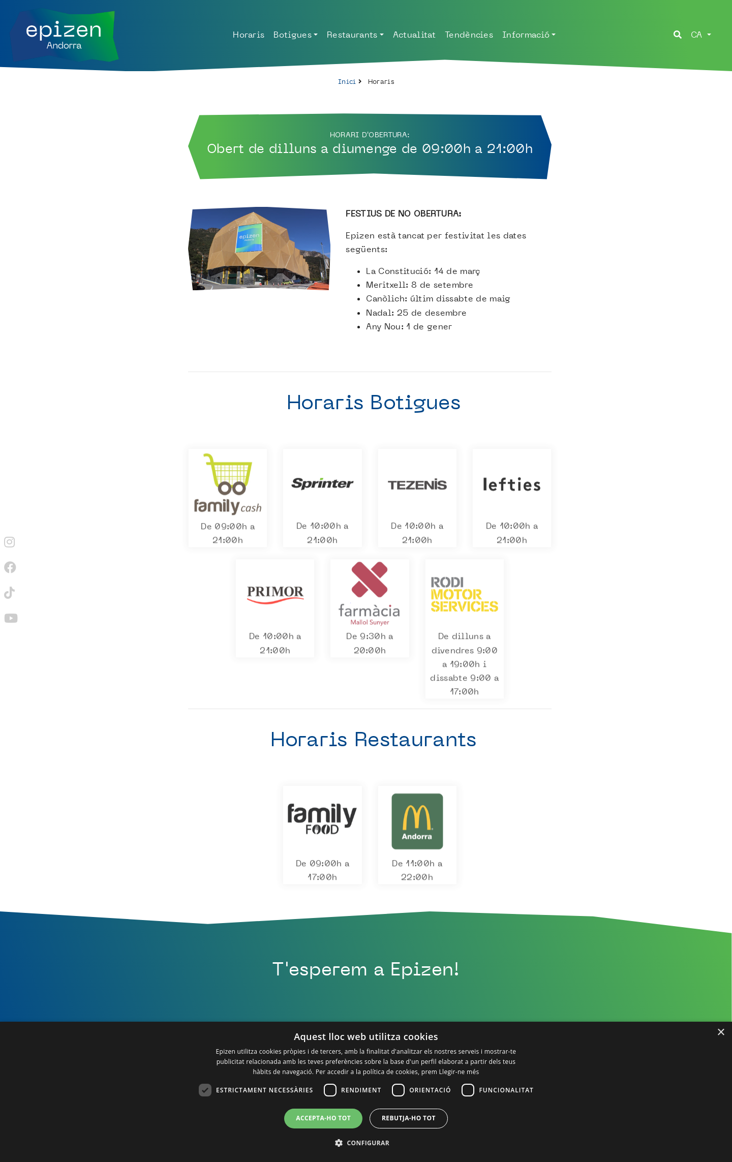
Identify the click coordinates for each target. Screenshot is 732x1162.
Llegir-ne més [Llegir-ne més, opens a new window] (459, 1071)
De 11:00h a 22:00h (417, 872)
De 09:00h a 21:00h (228, 535)
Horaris (248, 34)
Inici (347, 81)
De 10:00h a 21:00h (322, 535)
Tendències (469, 34)
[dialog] (366, 1092)
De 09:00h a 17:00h (322, 872)
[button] (366, 1143)
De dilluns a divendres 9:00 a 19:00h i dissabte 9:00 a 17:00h (465, 666)
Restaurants (352, 34)
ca (698, 34)
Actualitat (414, 34)
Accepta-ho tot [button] (323, 1118)
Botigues (292, 34)
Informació (526, 34)
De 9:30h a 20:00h (369, 645)
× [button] (720, 1032)
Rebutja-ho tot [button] (409, 1118)
